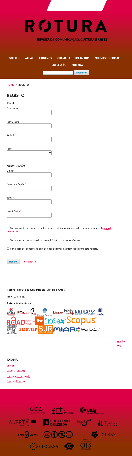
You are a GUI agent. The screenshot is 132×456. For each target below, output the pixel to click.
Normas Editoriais (107, 58)
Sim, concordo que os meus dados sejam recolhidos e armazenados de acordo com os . (59, 229)
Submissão (59, 64)
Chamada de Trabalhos (73, 58)
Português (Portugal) (18, 375)
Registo (13, 261)
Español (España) (16, 370)
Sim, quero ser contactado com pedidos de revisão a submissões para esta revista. (52, 248)
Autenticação (29, 261)
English (11, 365)
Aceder (121, 341)
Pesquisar (81, 72)
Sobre (13, 58)
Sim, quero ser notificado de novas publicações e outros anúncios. (43, 240)
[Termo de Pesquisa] (58, 73)
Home (10, 84)
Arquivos (45, 58)
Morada (77, 64)
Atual (29, 58)
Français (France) (16, 381)
